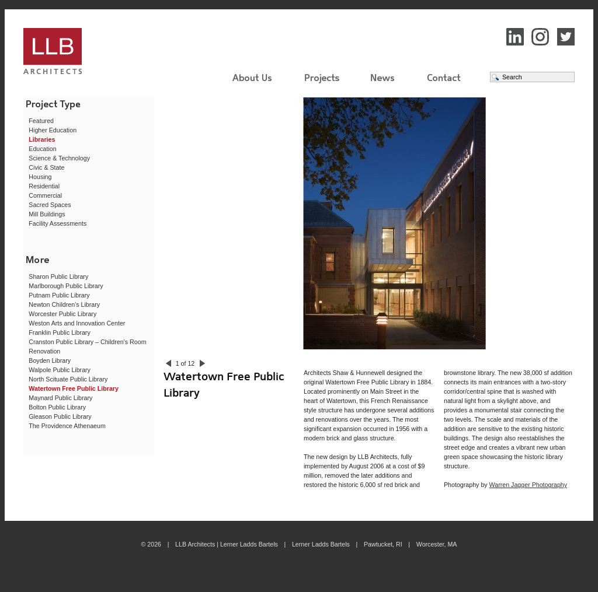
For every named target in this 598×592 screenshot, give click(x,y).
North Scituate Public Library (68, 379)
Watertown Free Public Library (74, 388)
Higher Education (53, 130)
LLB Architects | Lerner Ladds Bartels (88, 53)
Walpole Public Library (60, 369)
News (383, 77)
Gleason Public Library (60, 416)
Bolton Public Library (57, 407)
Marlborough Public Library (66, 285)
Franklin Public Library (59, 332)
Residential (44, 186)
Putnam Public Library (59, 295)
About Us (252, 77)
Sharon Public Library (58, 276)
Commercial (45, 195)
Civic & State (46, 167)
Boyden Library (50, 360)
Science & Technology (59, 158)
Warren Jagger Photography (528, 484)
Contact (444, 77)
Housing (40, 176)
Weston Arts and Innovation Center (77, 323)
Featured (41, 120)
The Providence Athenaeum (67, 425)
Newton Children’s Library (64, 304)
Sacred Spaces (50, 204)
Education (42, 148)
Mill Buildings (47, 214)
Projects (322, 82)
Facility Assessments (57, 223)
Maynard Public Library (60, 397)
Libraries (42, 139)
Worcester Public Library (62, 313)
